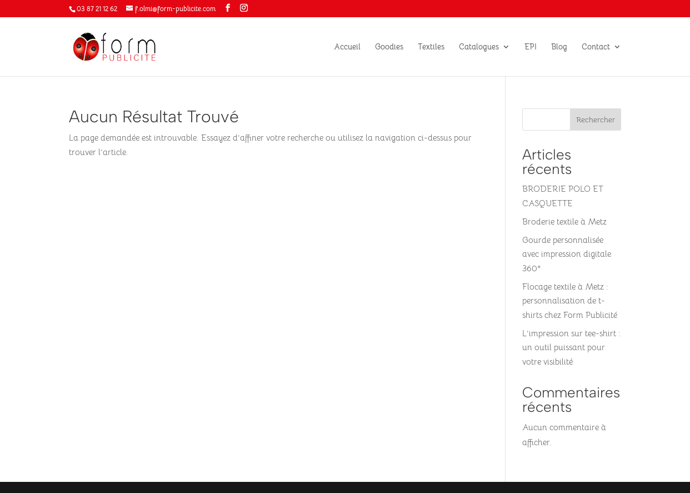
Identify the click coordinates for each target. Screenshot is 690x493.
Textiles (431, 47)
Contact (596, 47)
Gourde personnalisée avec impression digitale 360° (566, 254)
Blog (559, 47)
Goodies (389, 47)
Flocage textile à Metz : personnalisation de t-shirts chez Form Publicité (569, 300)
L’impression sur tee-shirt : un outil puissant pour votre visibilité (571, 347)
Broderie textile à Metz (564, 221)
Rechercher (595, 119)
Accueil (347, 47)
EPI (530, 47)
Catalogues (479, 47)
